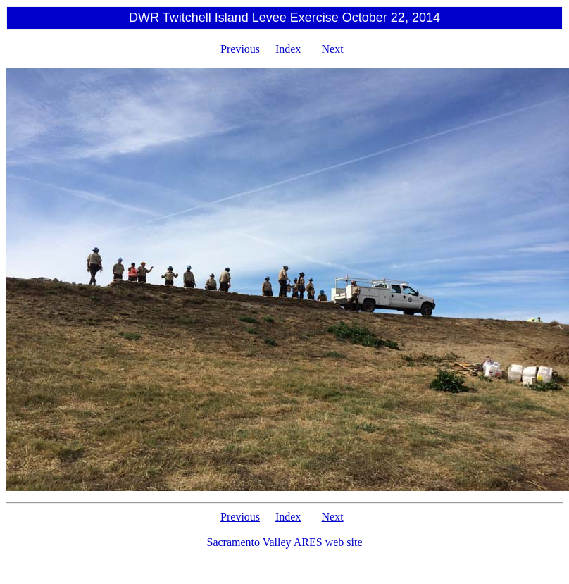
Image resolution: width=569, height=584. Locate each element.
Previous (240, 49)
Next (333, 49)
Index (288, 49)
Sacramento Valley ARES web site (285, 542)
